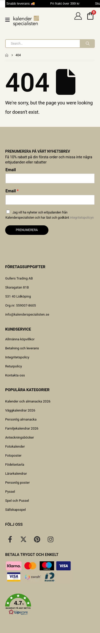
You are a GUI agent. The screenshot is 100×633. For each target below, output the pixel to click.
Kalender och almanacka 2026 (28, 401)
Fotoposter (13, 455)
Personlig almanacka (21, 419)
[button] (50, 604)
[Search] (87, 43)
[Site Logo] (26, 21)
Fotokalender (15, 446)
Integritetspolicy (17, 357)
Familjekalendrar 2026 (21, 428)
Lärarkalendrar (16, 473)
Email (10, 169)
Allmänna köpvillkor (19, 339)
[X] (23, 539)
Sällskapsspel (15, 510)
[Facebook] (10, 539)
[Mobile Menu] (9, 19)
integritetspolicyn (82, 217)
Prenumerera (27, 230)
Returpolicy (13, 366)
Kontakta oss (15, 375)
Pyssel (10, 492)
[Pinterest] (37, 539)
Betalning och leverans (22, 348)
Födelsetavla (14, 464)
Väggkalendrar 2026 (20, 410)
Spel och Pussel (17, 501)
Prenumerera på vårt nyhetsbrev (37, 151)
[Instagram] (50, 539)
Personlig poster (17, 482)
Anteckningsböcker (19, 437)
